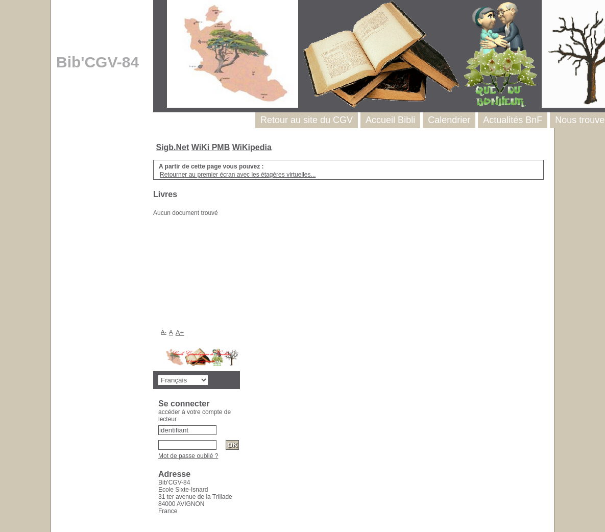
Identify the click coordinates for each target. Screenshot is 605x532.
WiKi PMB (210, 147)
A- (163, 332)
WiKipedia (252, 147)
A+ (180, 332)
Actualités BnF (512, 120)
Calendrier (449, 120)
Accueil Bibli (390, 120)
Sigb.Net (172, 147)
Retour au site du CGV (306, 120)
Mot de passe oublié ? (188, 456)
